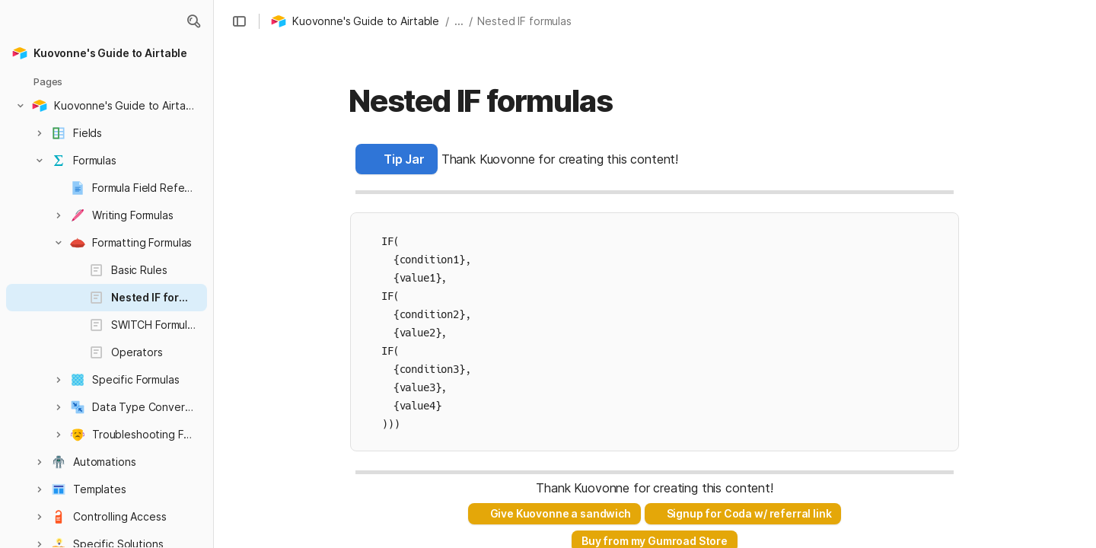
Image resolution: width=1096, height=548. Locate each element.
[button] (193, 21)
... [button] (459, 20)
